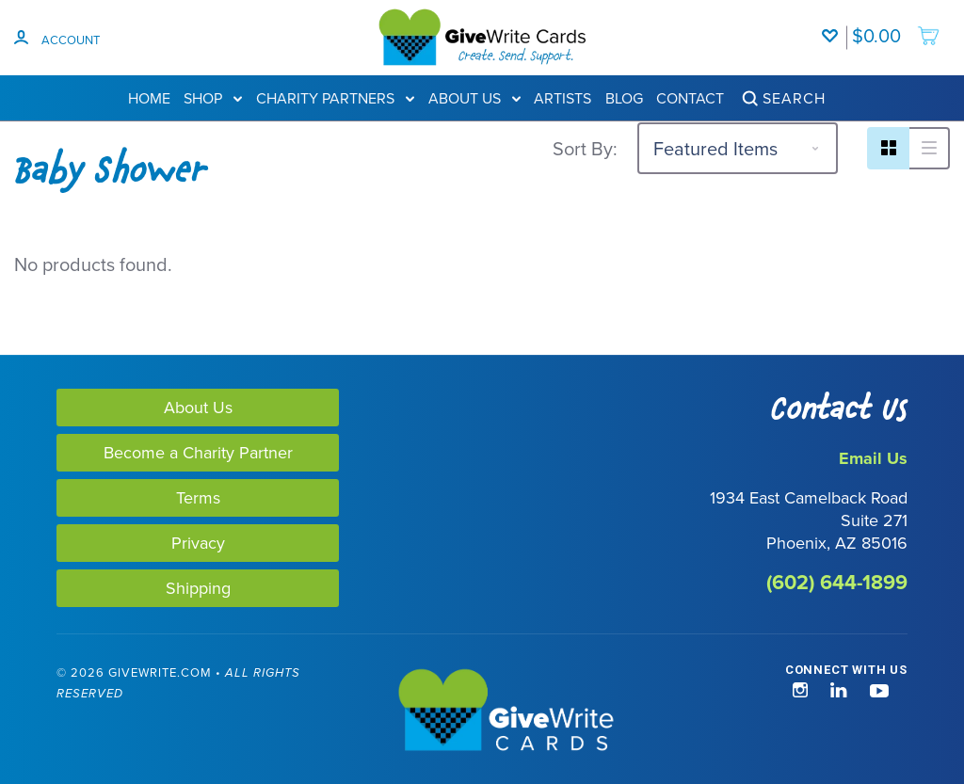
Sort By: (585, 148)
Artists (562, 98)
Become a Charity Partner (198, 452)
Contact (690, 98)
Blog (624, 98)
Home (149, 98)
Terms (198, 497)
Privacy (198, 542)
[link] (92, 712)
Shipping (198, 588)
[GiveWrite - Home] (481, 711)
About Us (474, 98)
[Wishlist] (834, 26)
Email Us (873, 458)
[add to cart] (896, 26)
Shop (213, 98)
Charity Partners (335, 98)
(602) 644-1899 (837, 582)
